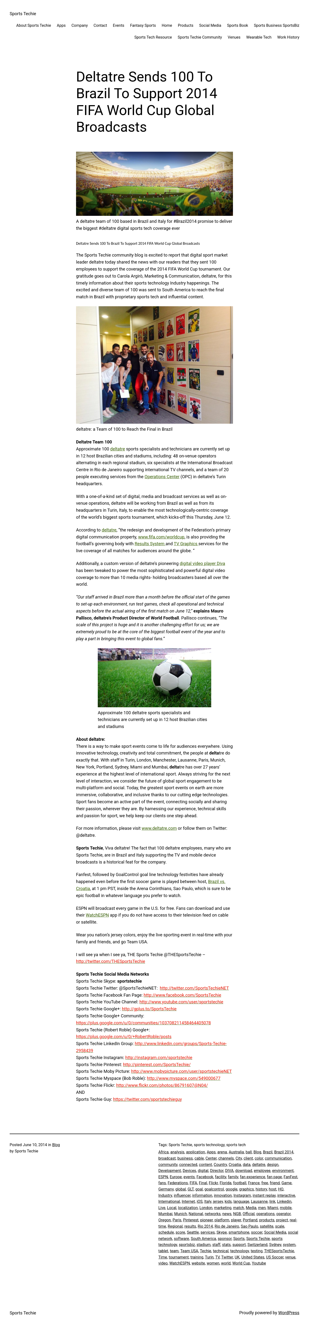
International (169, 1201)
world (226, 1263)
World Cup (241, 1263)
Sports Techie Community (200, 37)
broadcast (167, 1158)
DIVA (229, 1170)
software (181, 1238)
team (174, 1251)
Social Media (210, 25)
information (202, 1195)
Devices (189, 1170)
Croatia (235, 1164)
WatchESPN (97, 915)
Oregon (164, 1220)
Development (169, 1170)
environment (283, 1170)
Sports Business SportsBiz (276, 25)
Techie (205, 1251)
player (236, 1220)
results (190, 1226)
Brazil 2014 (283, 1152)
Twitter (227, 1257)
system (289, 1244)
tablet (163, 1251)
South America (203, 1238)
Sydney (275, 1244)
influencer (182, 1195)
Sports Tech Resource (153, 37)
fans (162, 1183)
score (180, 1232)
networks (213, 1213)
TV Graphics (186, 543)
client (248, 1158)
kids (228, 1201)
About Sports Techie (33, 25)
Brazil (268, 1152)
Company (79, 25)
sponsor (225, 1238)
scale (279, 1226)
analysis (177, 1152)
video (163, 1263)
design (272, 1164)
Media (251, 1207)
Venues (234, 37)
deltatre (117, 448)
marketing (223, 1207)
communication (278, 1158)
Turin (209, 1257)
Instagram (242, 1195)
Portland (250, 1220)
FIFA (193, 1183)
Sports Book (237, 25)
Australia (236, 1152)
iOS (200, 1201)
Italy (207, 1201)
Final (203, 1183)
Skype (222, 1232)
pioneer (206, 1220)
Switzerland (257, 1244)
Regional (175, 1226)
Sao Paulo (249, 1226)
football (239, 1183)
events (189, 1177)
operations (265, 1213)
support (239, 1244)
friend (275, 1183)
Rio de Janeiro (227, 1226)
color (259, 1158)
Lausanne (259, 1201)
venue (290, 1257)
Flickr (213, 1183)
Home (167, 25)
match (238, 1207)
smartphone (239, 1232)
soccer (256, 1232)
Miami (272, 1207)
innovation (223, 1195)
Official (249, 1213)
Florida (226, 1183)
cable (199, 1158)
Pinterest (190, 1220)
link (272, 1201)
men (262, 1207)
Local (171, 1207)
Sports (239, 1238)
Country (220, 1164)
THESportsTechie (279, 1251)
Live (161, 1207)
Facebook (205, 1177)
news (227, 1213)
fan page (274, 1177)
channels (226, 1158)
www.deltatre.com (159, 828)
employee (262, 1170)
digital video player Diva (202, 563)
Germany (166, 1189)
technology (239, 1251)
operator (283, 1213)
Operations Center (162, 476)
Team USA (189, 1251)
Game (286, 1183)
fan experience (252, 1177)
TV (217, 1257)
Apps (61, 25)
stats (226, 1244)
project (282, 1220)
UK (237, 1257)
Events (118, 25)
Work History (288, 37)
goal (199, 1189)
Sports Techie (23, 13)
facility (220, 1177)
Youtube (259, 1263)
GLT (191, 1189)
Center (211, 1158)
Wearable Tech (258, 37)
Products (185, 25)
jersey (218, 1201)
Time (162, 1257)
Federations (178, 1183)
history (261, 1189)
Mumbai (165, 1213)
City (239, 1158)
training (196, 1257)
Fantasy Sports (143, 25)
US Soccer (274, 1257)
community (167, 1164)
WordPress (288, 1312)
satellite (267, 1226)
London (205, 1207)
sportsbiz (187, 1244)
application (195, 1152)
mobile (285, 1207)
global (180, 1189)
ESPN (163, 1177)
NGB (237, 1213)
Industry (165, 1195)
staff (216, 1244)
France (254, 1183)
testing (256, 1251)
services (208, 1232)
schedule (166, 1232)
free (264, 1183)
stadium (204, 1244)
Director (216, 1170)
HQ (280, 1189)
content (205, 1164)
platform (222, 1220)
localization (188, 1207)
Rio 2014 (205, 1226)
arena (222, 1152)
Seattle (193, 1232)
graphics (246, 1189)
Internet (188, 1201)
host (272, 1189)
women (213, 1263)
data (247, 1164)
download (243, 1170)
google (232, 1189)
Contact (100, 25)
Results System (150, 543)
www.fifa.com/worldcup (161, 536)
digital (203, 1170)
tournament (179, 1257)
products (266, 1220)
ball (249, 1152)
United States (252, 1257)
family (233, 1177)
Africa (163, 1152)
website (198, 1263)
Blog (56, 1145)
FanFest (290, 1177)
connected (188, 1164)
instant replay (264, 1195)
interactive (286, 1195)
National (196, 1213)
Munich (180, 1213)
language (241, 1201)
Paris (177, 1220)
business (185, 1158)
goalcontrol (214, 1189)
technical (221, 1251)
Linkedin (284, 1201)
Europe (176, 1177)
